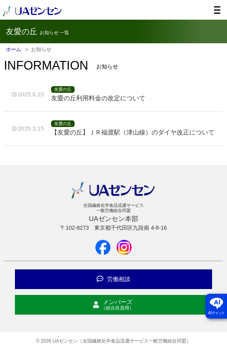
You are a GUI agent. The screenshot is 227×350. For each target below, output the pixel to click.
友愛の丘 (62, 89)
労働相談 (113, 279)
